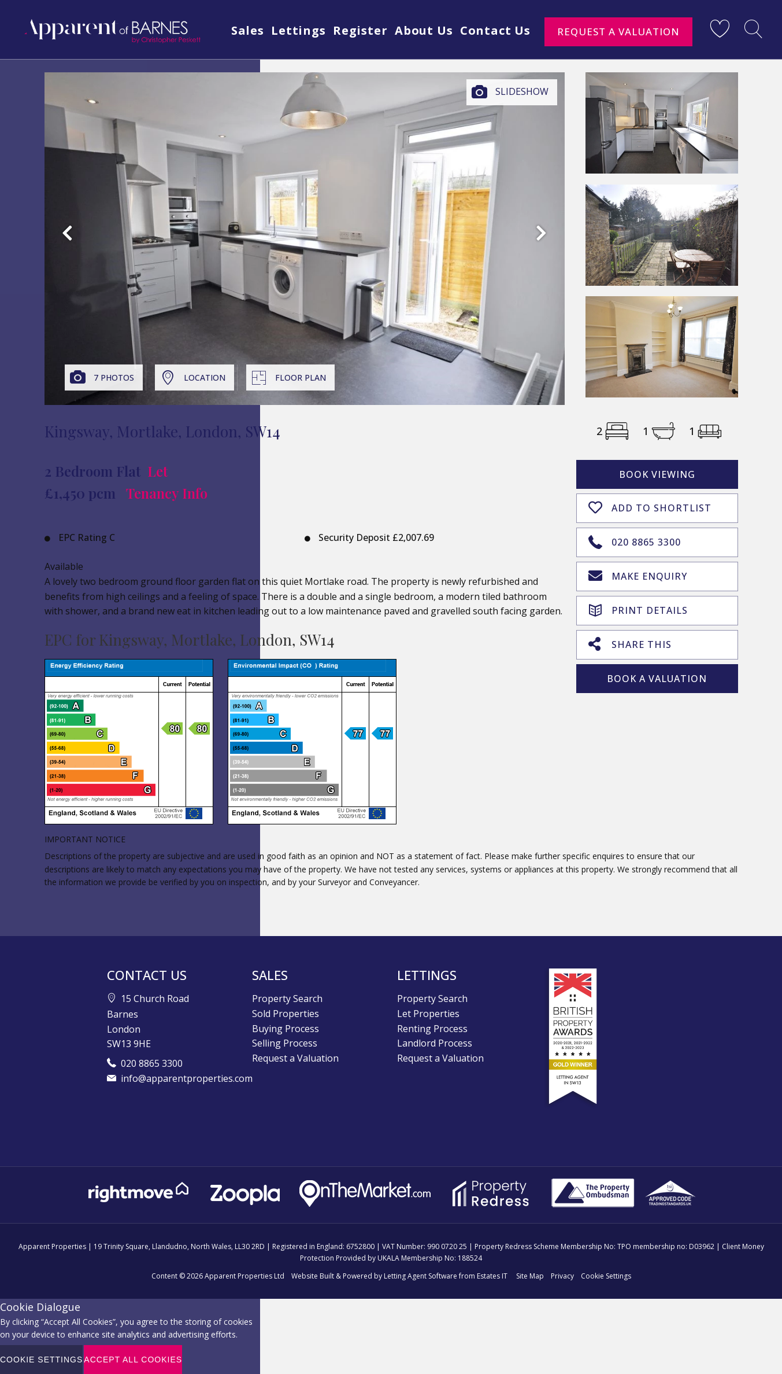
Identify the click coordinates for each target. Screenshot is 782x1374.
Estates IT (492, 1276)
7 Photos (114, 377)
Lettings (357, 53)
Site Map (530, 1276)
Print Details (638, 607)
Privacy (562, 1276)
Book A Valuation (657, 675)
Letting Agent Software (420, 1276)
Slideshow (521, 91)
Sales (304, 53)
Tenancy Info (166, 493)
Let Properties (428, 1013)
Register (421, 53)
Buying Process (285, 1028)
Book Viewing (657, 474)
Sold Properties (285, 1013)
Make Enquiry (637, 574)
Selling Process (284, 1043)
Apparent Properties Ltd (244, 1276)
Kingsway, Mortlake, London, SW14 (162, 431)
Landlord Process (434, 1043)
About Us (487, 53)
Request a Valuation (618, 31)
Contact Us (561, 53)
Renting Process (432, 1028)
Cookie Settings (606, 1276)
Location (204, 377)
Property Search (287, 998)
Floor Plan (300, 377)
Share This (630, 641)
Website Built (312, 1276)
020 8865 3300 (634, 540)
